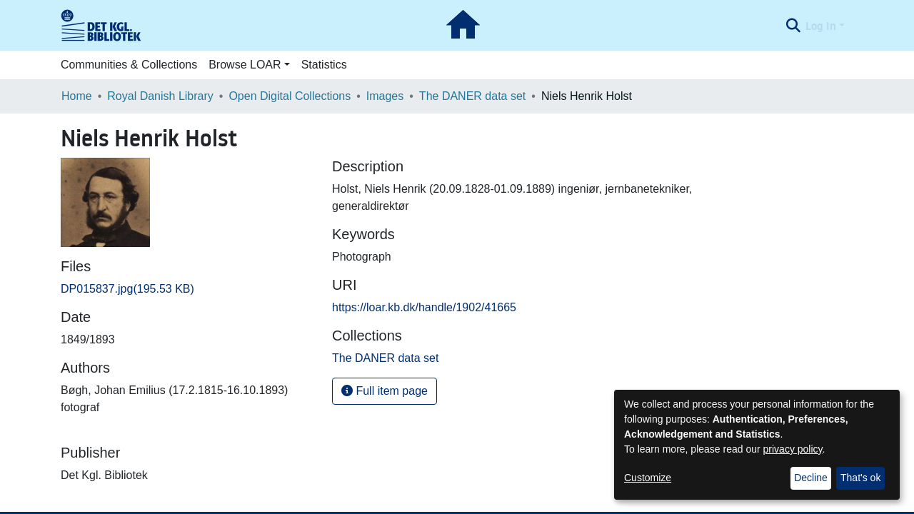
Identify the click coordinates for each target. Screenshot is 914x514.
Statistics (324, 65)
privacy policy (793, 449)
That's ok (860, 477)
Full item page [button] (384, 391)
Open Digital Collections (289, 96)
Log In (820, 26)
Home (76, 96)
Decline (811, 477)
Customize (647, 477)
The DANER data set (472, 96)
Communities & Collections (129, 65)
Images (384, 96)
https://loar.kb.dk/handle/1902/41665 (424, 307)
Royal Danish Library (160, 96)
